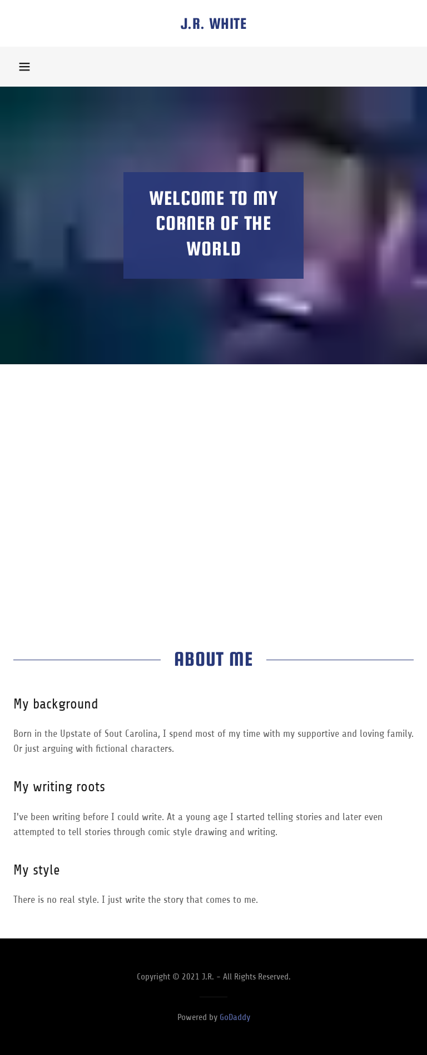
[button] (24, 67)
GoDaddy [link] (235, 1017)
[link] (213, 25)
